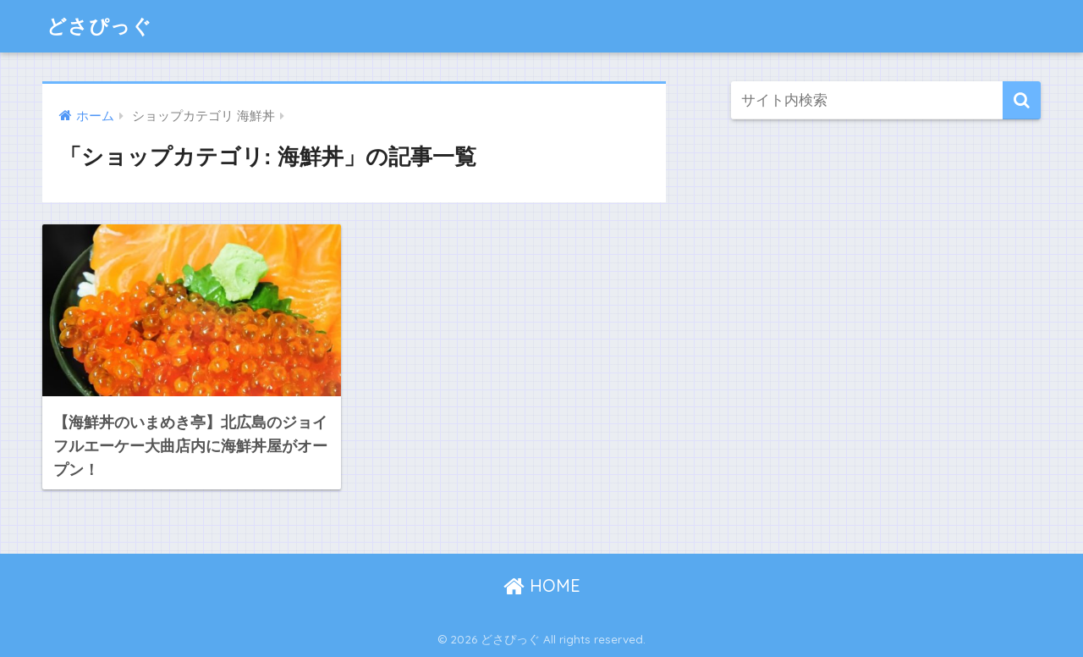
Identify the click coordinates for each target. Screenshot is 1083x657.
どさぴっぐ (99, 26)
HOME (541, 585)
